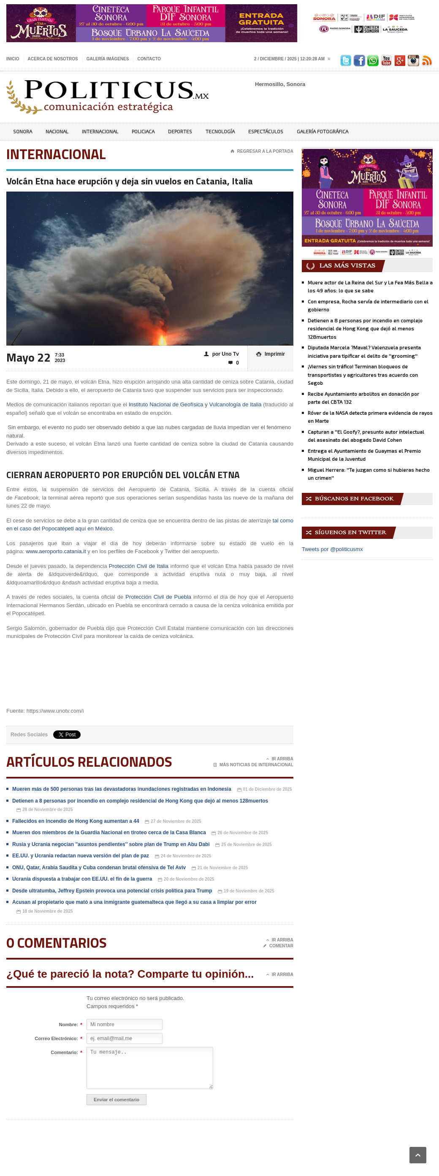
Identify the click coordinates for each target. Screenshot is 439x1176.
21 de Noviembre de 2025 (220, 868)
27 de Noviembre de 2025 (173, 821)
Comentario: (64, 1053)
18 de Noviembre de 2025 (44, 911)
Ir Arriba (279, 759)
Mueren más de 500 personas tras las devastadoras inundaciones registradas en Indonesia (121, 789)
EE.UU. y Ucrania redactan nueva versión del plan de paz (80, 856)
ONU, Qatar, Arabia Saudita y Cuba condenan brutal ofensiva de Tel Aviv (99, 868)
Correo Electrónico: (56, 1039)
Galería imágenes (108, 59)
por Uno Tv (221, 354)
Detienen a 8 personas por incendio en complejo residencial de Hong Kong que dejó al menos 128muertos (140, 801)
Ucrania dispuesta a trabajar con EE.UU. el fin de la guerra (82, 879)
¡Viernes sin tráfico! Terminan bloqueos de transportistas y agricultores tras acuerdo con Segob (363, 374)
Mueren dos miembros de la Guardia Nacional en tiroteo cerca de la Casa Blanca (109, 832)
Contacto (149, 59)
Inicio (12, 59)
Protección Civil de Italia (138, 566)
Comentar (278, 946)
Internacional (100, 131)
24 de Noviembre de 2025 (183, 856)
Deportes (180, 131)
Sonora (22, 131)
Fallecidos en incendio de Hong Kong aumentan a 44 (75, 821)
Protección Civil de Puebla (158, 597)
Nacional (57, 131)
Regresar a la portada (261, 151)
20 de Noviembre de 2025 (186, 879)
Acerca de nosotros (53, 59)
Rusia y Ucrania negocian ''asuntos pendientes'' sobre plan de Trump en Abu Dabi (111, 844)
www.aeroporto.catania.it (56, 551)
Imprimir (270, 354)
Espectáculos (265, 131)
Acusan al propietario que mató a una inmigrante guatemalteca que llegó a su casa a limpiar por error (134, 902)
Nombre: (68, 1025)
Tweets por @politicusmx (332, 549)
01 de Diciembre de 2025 (264, 789)
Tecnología (220, 131)
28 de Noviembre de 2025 (44, 810)
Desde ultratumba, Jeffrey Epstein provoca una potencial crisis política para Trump (112, 891)
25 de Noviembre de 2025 (243, 845)
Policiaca (143, 131)
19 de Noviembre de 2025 (246, 891)
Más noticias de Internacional (253, 765)
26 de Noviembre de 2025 (239, 833)
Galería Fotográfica (322, 131)
